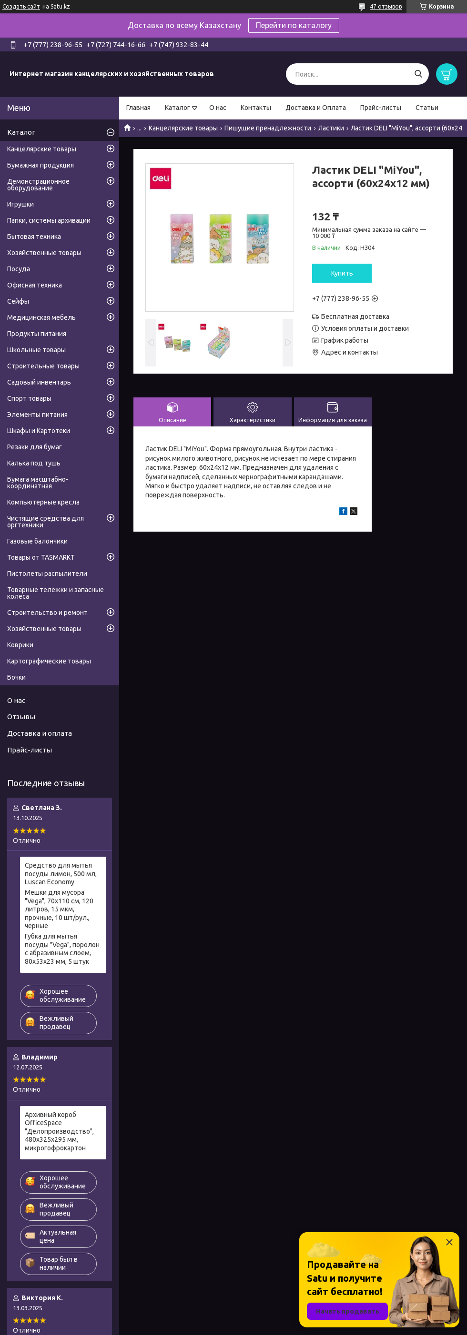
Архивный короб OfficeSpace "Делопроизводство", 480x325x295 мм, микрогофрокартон (59, 1131)
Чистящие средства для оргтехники (45, 521)
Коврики (20, 645)
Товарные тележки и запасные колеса (55, 593)
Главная (138, 107)
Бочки (16, 677)
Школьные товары (36, 350)
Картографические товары (49, 661)
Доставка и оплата (39, 733)
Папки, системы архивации (49, 220)
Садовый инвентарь (39, 382)
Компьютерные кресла (43, 502)
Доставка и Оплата (315, 107)
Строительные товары (43, 366)
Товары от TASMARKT (41, 557)
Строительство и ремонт (47, 612)
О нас (217, 107)
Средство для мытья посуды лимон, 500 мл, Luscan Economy (61, 873)
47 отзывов (386, 6)
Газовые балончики (37, 541)
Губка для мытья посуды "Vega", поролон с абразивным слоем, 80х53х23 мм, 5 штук (62, 948)
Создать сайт (21, 6)
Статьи (427, 107)
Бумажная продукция (40, 165)
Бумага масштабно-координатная (37, 482)
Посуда (18, 269)
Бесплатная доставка (355, 316)
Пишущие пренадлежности (267, 128)
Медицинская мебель (41, 317)
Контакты (256, 107)
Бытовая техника (34, 236)
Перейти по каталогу (294, 25)
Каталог (177, 107)
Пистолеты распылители (47, 573)
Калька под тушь (34, 463)
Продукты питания (36, 333)
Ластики (331, 128)
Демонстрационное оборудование (38, 185)
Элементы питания (37, 414)
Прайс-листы (380, 107)
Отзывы (21, 716)
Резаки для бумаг (34, 447)
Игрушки (20, 204)
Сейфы (18, 301)
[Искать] (418, 74)
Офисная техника (34, 285)
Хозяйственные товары (44, 253)
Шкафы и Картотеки (38, 431)
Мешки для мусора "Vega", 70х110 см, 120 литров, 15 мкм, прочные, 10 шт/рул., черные (59, 909)
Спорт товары (29, 398)
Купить (342, 273)
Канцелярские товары (183, 128)
